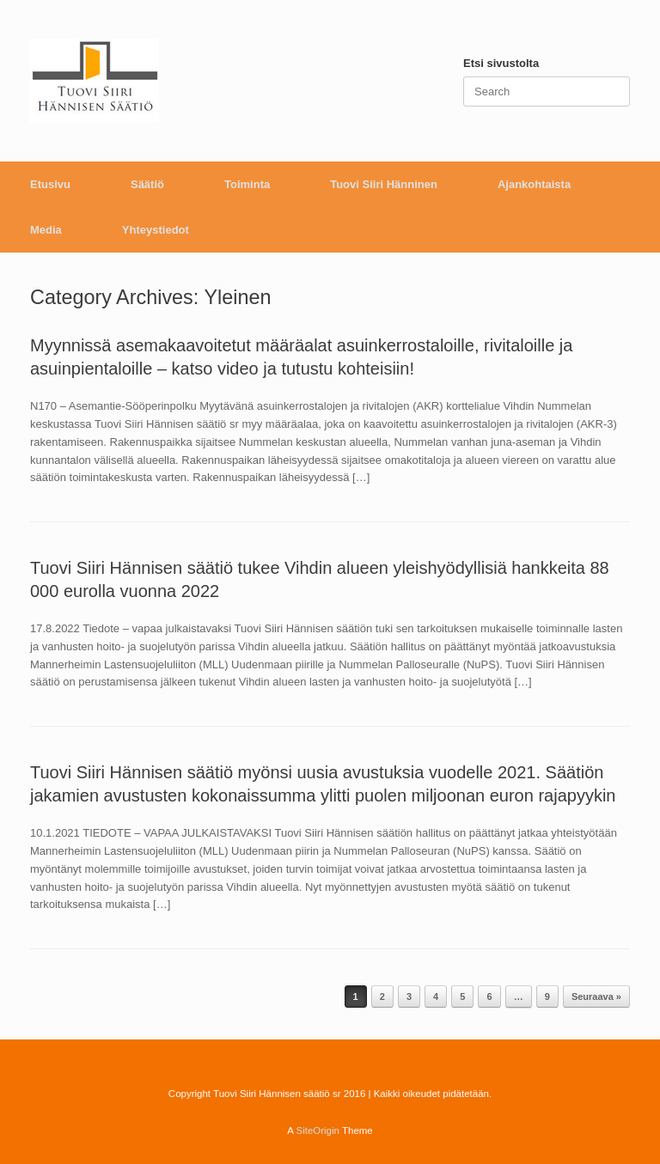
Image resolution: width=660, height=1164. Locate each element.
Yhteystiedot (155, 229)
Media (46, 229)
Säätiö (147, 184)
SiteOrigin (317, 1130)
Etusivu (50, 184)
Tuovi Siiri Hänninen (383, 184)
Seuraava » (596, 996)
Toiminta (247, 184)
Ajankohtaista (534, 184)
